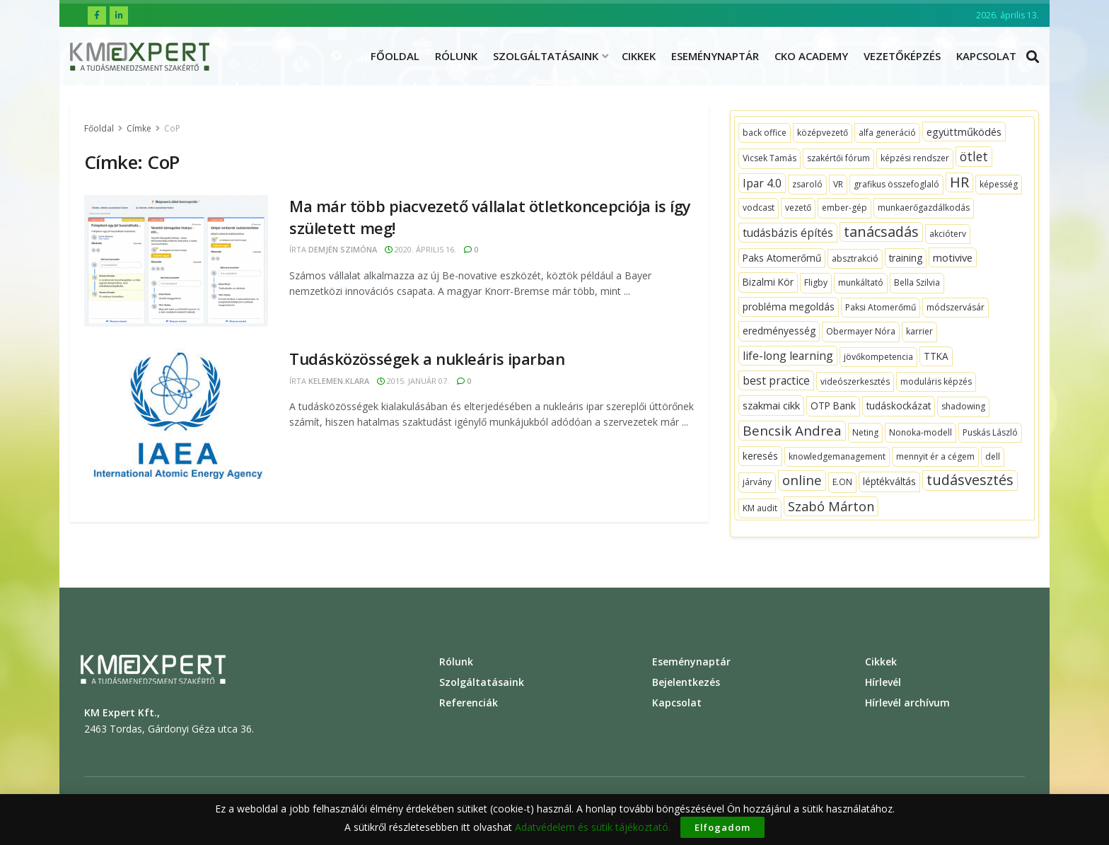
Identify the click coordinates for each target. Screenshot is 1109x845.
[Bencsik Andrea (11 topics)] (792, 431)
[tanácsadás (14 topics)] (881, 232)
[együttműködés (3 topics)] (964, 131)
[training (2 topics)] (906, 258)
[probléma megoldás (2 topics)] (788, 307)
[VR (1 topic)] (838, 184)
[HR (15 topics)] (959, 182)
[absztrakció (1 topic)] (855, 259)
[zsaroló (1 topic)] (807, 184)
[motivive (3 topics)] (953, 257)
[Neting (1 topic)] (865, 433)
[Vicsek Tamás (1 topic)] (769, 158)
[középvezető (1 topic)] (822, 133)
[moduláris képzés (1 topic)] (936, 382)
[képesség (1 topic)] (998, 184)
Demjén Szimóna (342, 249)
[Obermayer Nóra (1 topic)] (861, 332)
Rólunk (456, 56)
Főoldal (395, 56)
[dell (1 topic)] (992, 457)
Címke (139, 128)
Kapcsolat (986, 56)
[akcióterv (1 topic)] (947, 234)
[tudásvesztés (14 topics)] (970, 480)
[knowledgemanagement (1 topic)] (837, 457)
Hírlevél (883, 682)
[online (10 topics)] (802, 480)
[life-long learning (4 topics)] (787, 356)
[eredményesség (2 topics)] (779, 331)
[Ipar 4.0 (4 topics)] (762, 183)
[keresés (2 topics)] (760, 456)
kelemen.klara (338, 380)
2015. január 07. (413, 380)
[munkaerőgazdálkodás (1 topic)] (923, 208)
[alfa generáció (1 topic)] (887, 133)
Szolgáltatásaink (545, 56)
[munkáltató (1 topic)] (861, 283)
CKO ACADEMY (811, 56)
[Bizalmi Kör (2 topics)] (768, 282)
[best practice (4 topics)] (776, 380)
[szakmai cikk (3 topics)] (771, 405)
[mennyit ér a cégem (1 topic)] (935, 457)
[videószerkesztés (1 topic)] (855, 382)
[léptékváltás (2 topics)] (889, 481)
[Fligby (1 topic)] (816, 283)
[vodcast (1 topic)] (758, 208)
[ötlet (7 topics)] (974, 156)
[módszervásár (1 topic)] (955, 307)
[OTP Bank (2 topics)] (833, 406)
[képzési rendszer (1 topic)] (914, 158)
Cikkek (639, 56)
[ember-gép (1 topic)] (844, 208)
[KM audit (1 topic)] (760, 508)
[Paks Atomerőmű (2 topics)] (781, 258)
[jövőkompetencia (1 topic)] (878, 357)
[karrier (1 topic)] (919, 332)
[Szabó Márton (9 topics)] (831, 506)
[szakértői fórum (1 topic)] (838, 158)
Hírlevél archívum (907, 702)
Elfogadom (722, 827)
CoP (172, 128)
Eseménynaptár (715, 56)
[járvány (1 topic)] (757, 482)
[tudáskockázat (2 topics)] (898, 406)
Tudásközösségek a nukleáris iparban (427, 358)
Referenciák (468, 702)
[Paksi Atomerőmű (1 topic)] (880, 307)
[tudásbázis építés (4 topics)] (787, 233)
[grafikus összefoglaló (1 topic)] (896, 184)
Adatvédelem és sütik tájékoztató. (592, 827)
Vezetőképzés (902, 56)
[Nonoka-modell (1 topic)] (920, 433)
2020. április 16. (420, 249)
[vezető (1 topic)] (798, 208)
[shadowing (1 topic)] (963, 406)
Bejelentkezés (686, 682)
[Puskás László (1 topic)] (990, 433)
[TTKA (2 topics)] (936, 356)
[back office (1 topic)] (764, 133)
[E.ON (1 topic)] (842, 482)
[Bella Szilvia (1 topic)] (917, 283)
